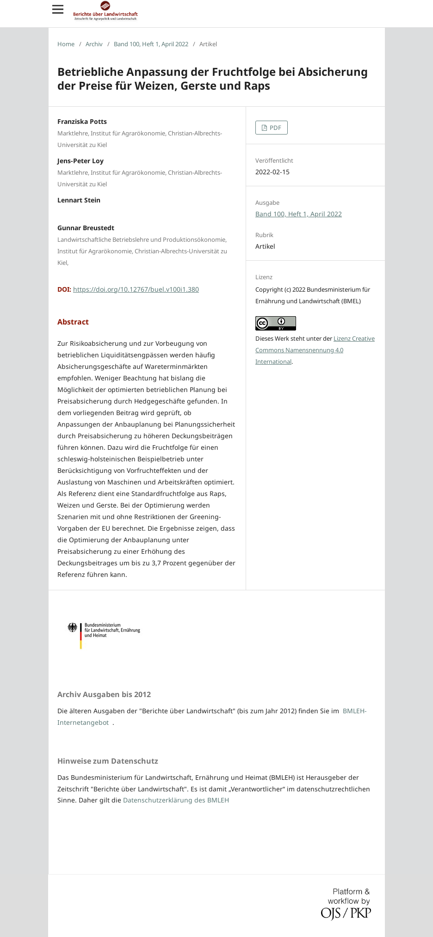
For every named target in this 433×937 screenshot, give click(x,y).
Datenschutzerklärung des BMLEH (176, 800)
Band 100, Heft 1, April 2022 (151, 44)
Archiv (94, 44)
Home (65, 44)
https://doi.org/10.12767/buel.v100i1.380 (136, 289)
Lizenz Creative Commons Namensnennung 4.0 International (315, 350)
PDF (274, 127)
